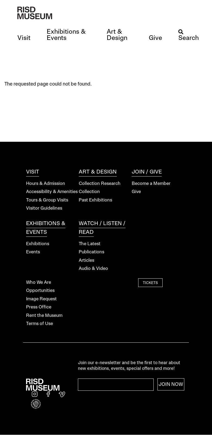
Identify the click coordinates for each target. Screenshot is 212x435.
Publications (91, 252)
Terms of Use (39, 324)
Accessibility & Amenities (52, 192)
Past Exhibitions (95, 200)
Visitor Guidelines (44, 208)
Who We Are (38, 282)
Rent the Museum (44, 316)
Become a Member (151, 184)
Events (33, 252)
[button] (23, 38)
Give (136, 192)
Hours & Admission (45, 184)
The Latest (89, 244)
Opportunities (40, 291)
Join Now (171, 384)
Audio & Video (93, 269)
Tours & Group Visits (47, 200)
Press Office (38, 307)
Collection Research (100, 184)
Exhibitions (37, 244)
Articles (86, 261)
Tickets (150, 283)
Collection (89, 192)
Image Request (41, 299)
